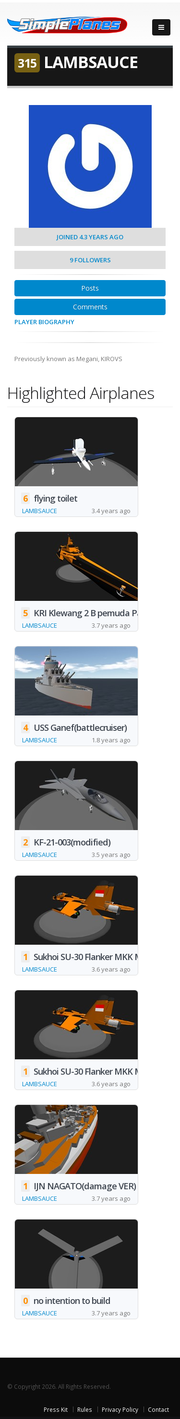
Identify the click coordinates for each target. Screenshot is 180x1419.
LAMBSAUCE (39, 510)
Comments (90, 306)
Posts (90, 288)
